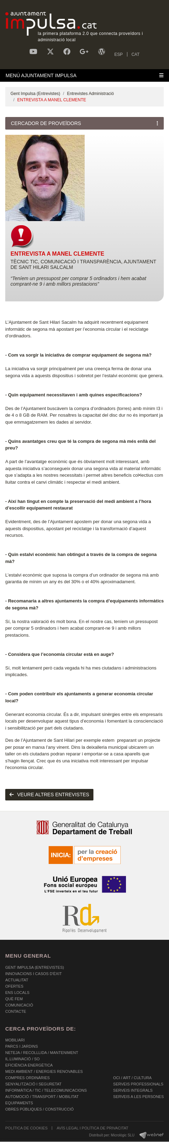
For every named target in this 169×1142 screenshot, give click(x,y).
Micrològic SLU (122, 1135)
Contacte (15, 1011)
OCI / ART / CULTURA (132, 1078)
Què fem (14, 999)
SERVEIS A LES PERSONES (138, 1097)
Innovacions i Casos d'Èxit (33, 974)
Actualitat (16, 980)
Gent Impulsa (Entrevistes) (35, 93)
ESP (118, 54)
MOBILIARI (15, 1040)
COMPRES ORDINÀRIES (27, 1078)
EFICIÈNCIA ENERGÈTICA (29, 1065)
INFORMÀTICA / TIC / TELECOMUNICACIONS (46, 1090)
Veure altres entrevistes (49, 794)
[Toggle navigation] (84, 75)
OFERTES (14, 986)
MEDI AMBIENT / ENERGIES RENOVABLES (44, 1071)
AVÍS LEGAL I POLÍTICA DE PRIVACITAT (92, 1128)
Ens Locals (17, 992)
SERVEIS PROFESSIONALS (138, 1084)
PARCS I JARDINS (21, 1046)
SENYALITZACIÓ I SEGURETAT (33, 1084)
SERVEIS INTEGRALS (133, 1090)
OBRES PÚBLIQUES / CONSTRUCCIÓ (39, 1109)
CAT (136, 54)
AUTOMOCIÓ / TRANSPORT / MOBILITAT (42, 1097)
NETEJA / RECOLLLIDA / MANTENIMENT (41, 1053)
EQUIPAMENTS (19, 1103)
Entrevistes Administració (90, 93)
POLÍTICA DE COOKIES (26, 1128)
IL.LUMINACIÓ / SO (22, 1059)
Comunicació (19, 1005)
